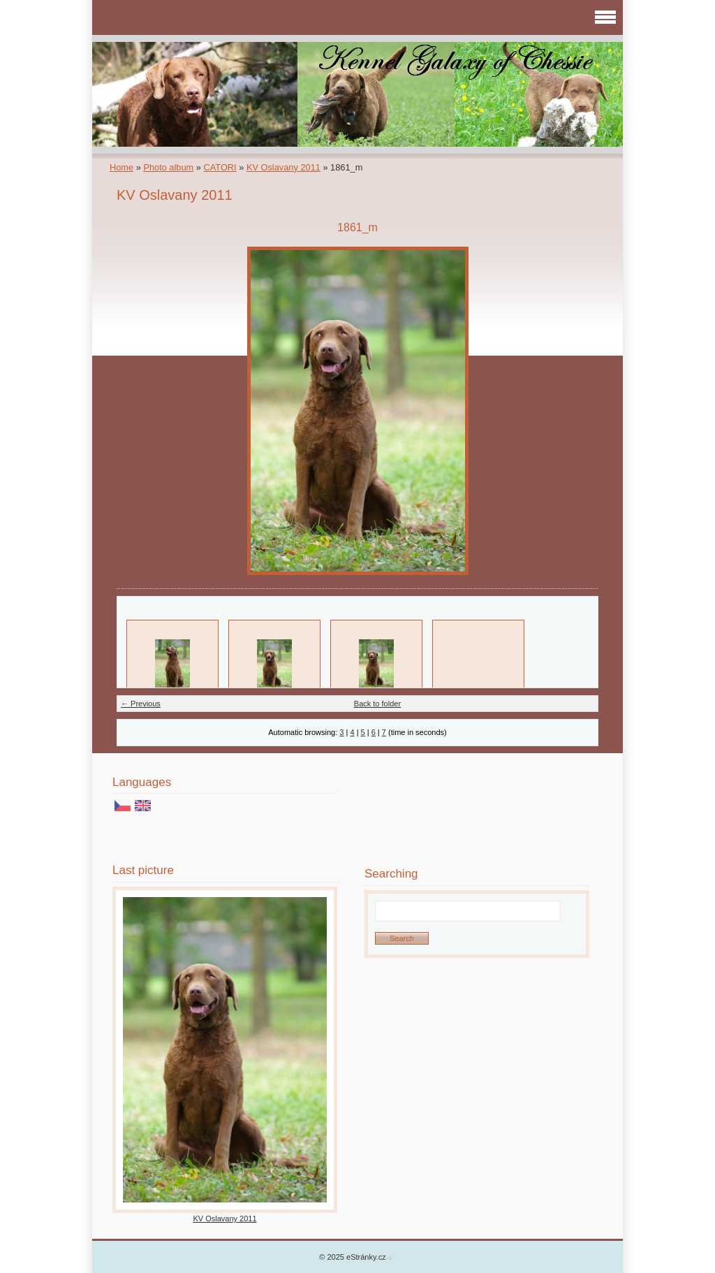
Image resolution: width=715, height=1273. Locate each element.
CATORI (219, 167)
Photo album (168, 167)
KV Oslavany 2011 (283, 167)
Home (121, 167)
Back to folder (377, 703)
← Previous (141, 703)
